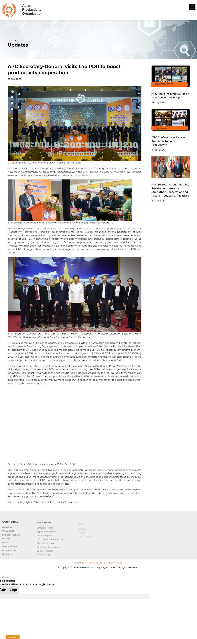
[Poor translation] (13, 589)
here (76, 501)
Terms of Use (95, 562)
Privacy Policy (114, 562)
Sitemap (79, 562)
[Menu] (192, 7)
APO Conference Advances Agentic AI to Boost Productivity (168, 140)
